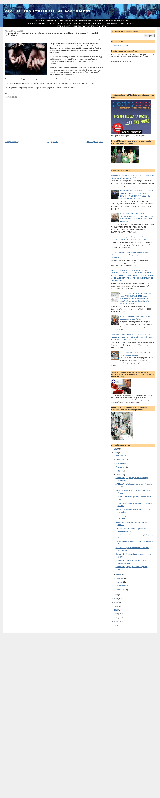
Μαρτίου (119, 582)
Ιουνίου (119, 475)
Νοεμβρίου (120, 456)
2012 (116, 614)
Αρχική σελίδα (52, 142)
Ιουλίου (119, 471)
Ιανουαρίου (120, 590)
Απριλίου (119, 578)
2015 (116, 602)
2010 (116, 621)
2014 (116, 606)
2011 (116, 618)
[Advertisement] (24, 122)
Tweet (100, 39)
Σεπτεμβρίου (121, 463)
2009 (116, 625)
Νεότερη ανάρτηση (12, 142)
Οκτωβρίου (120, 459)
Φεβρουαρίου (121, 586)
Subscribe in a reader (120, 46)
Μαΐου (118, 574)
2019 (116, 449)
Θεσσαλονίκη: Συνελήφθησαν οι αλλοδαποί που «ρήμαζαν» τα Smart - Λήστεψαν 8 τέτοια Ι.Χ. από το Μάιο (51, 34)
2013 (116, 610)
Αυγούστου (120, 467)
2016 (116, 599)
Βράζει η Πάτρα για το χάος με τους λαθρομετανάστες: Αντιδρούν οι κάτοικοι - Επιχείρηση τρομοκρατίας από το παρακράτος (132, 254)
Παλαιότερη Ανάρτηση (95, 142)
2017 (116, 595)
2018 (116, 453)
